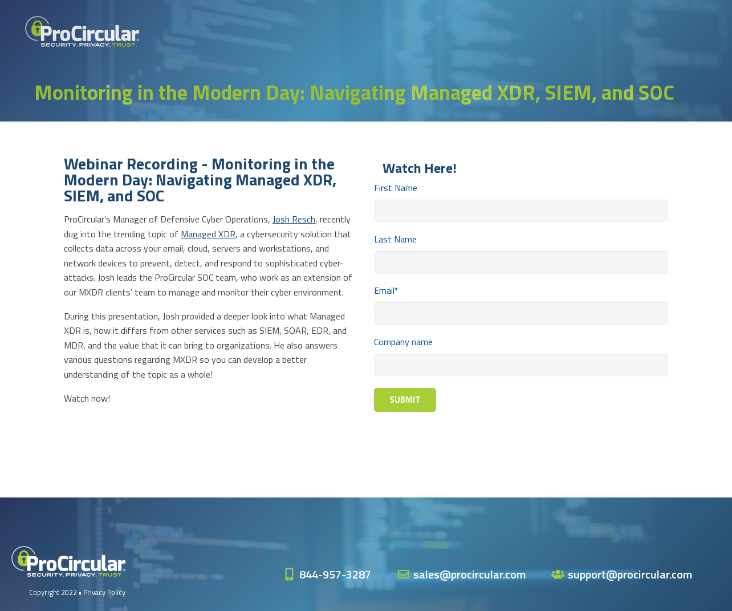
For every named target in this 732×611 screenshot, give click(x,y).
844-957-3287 (335, 574)
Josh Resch (294, 219)
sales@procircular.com (469, 574)
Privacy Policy (104, 592)
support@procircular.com (630, 574)
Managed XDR (208, 234)
